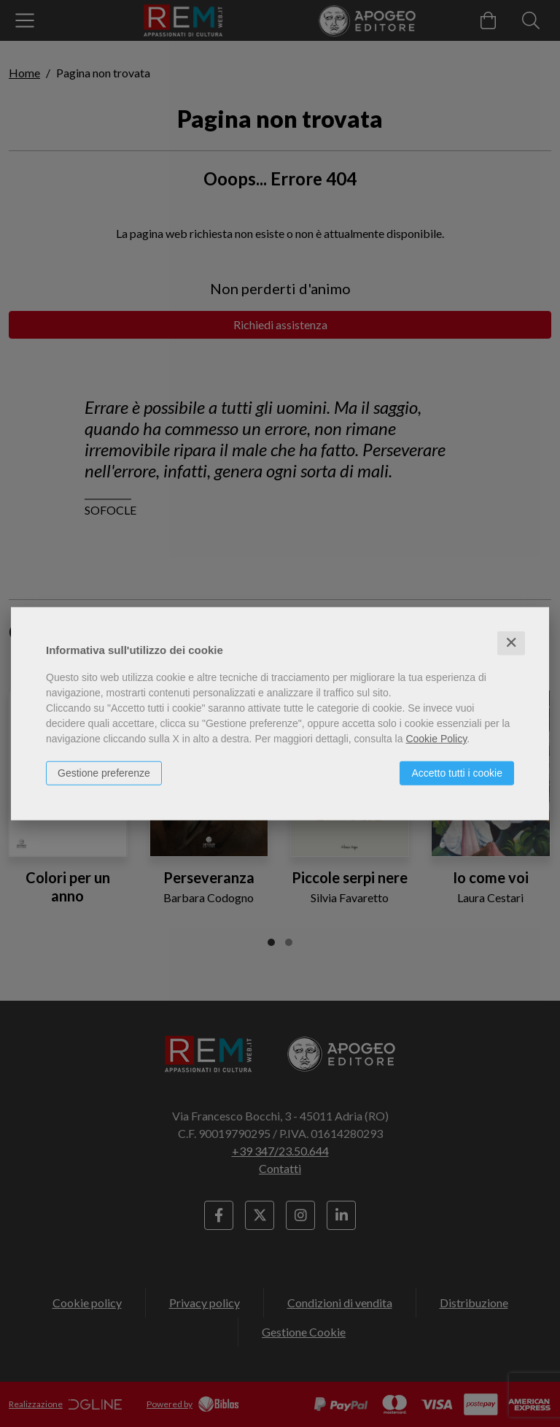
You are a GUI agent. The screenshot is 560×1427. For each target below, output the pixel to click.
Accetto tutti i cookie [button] (456, 773)
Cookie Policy (436, 739)
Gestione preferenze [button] (104, 773)
